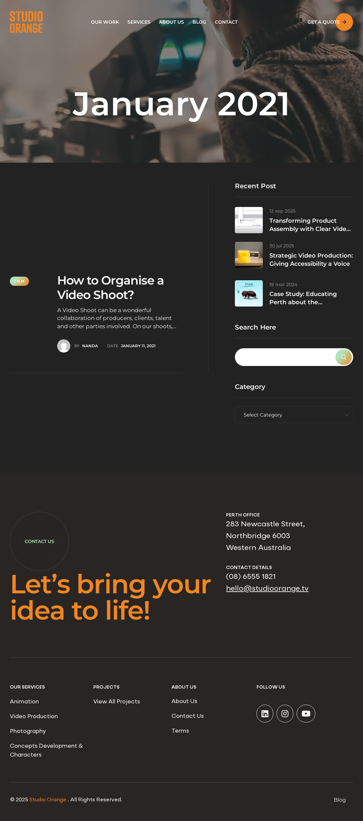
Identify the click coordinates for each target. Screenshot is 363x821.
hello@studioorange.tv (267, 588)
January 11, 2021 (138, 346)
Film (19, 281)
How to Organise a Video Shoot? (110, 287)
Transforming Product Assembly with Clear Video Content (309, 229)
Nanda (90, 346)
